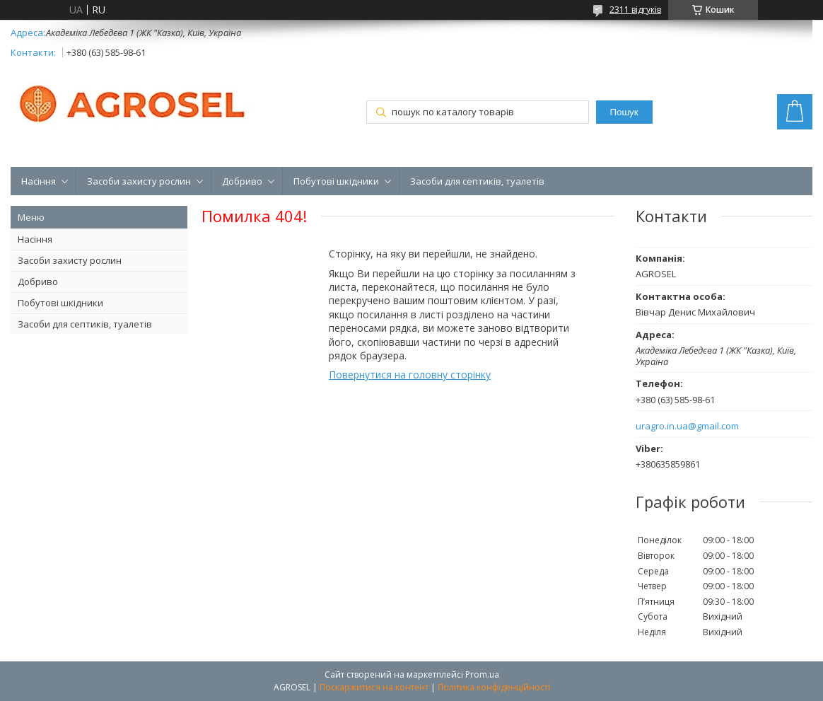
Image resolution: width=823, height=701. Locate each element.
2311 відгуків (635, 10)
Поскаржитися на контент (374, 687)
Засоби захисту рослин (139, 181)
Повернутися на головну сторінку (410, 374)
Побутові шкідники (336, 181)
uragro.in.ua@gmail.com (687, 426)
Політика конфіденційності (494, 687)
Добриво (242, 181)
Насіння (38, 181)
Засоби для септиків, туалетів (477, 181)
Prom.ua (482, 674)
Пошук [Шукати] (623, 112)
